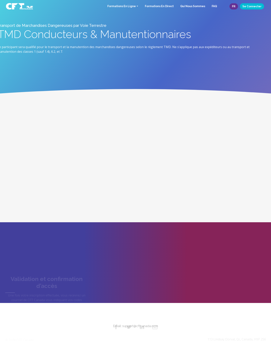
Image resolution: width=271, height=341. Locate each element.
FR (233, 6)
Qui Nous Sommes (192, 6)
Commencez (46, 193)
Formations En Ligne (121, 6)
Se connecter (252, 6)
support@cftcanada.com (140, 326)
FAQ (214, 6)
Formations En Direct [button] (159, 6)
